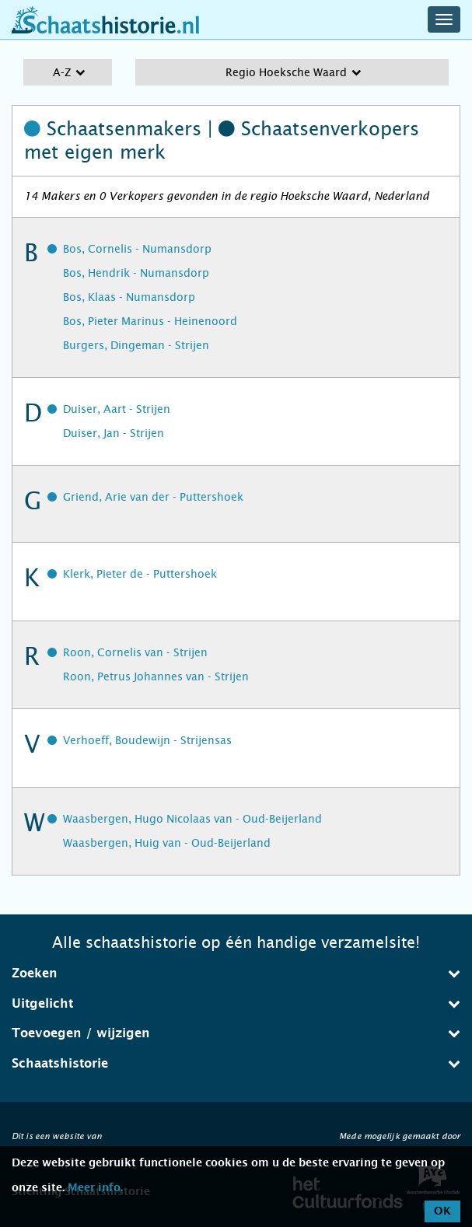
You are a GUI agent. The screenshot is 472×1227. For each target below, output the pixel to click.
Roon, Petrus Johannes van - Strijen (156, 676)
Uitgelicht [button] (236, 1003)
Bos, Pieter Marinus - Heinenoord (150, 321)
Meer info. (95, 1188)
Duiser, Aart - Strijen (116, 409)
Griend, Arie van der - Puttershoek (153, 497)
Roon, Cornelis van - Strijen (135, 652)
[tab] (236, 974)
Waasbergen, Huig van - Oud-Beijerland (167, 843)
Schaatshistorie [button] (236, 1063)
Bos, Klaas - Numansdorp (129, 297)
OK (442, 1211)
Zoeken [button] (236, 973)
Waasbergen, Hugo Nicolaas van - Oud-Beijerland (192, 819)
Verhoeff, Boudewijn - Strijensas (147, 740)
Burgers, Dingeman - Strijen (136, 345)
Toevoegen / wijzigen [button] (236, 1033)
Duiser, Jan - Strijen (113, 433)
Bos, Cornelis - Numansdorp (137, 249)
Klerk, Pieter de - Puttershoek (140, 574)
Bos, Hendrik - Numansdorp (136, 273)
